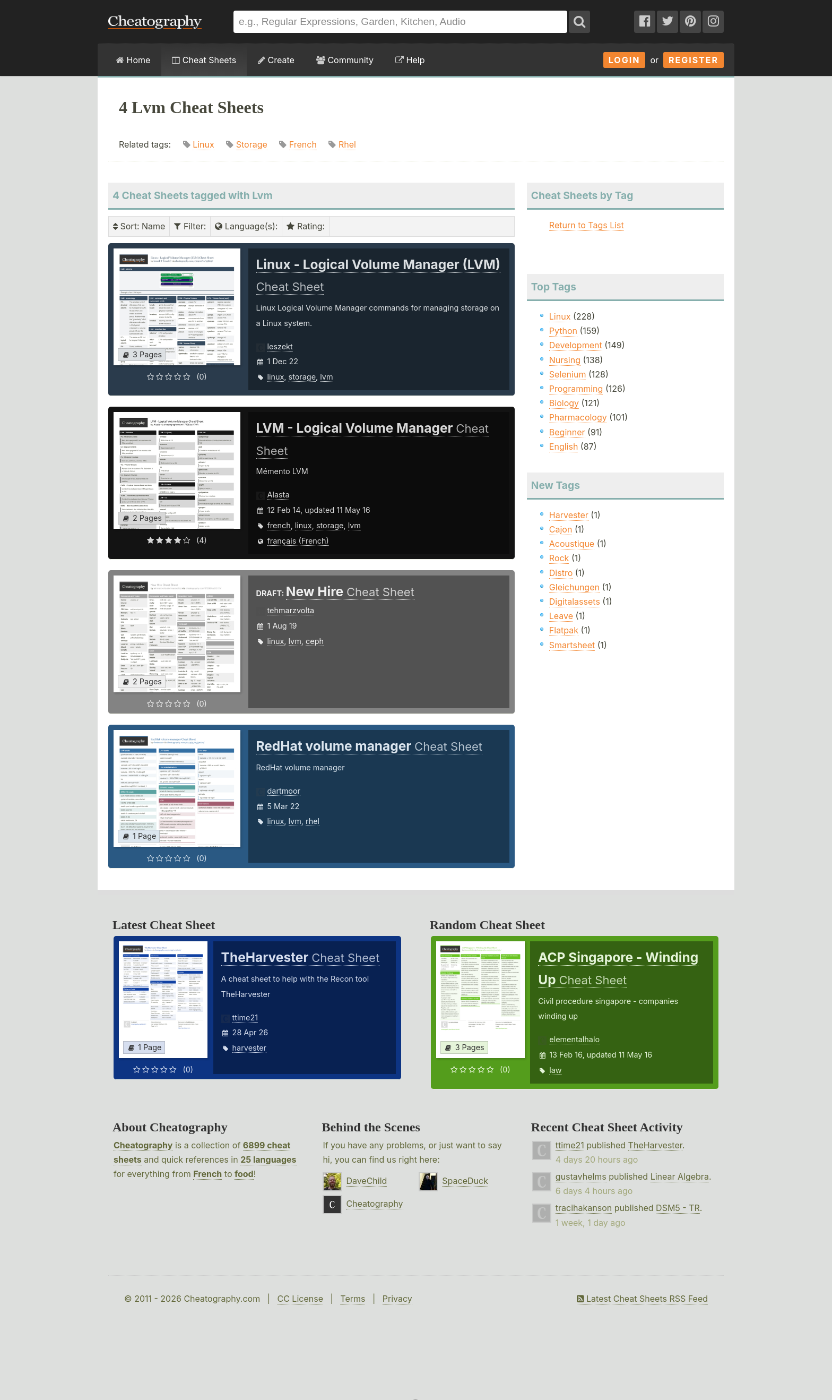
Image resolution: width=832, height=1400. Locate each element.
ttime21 (245, 1017)
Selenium (567, 374)
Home (133, 60)
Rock (559, 558)
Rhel (347, 144)
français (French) (298, 540)
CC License (300, 1298)
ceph (315, 641)
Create (276, 60)
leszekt (280, 346)
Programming (576, 388)
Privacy (397, 1298)
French (303, 144)
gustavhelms (581, 1176)
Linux (203, 144)
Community (345, 60)
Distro (561, 573)
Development (575, 345)
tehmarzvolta (291, 610)
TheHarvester (655, 1145)
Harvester (568, 515)
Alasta (278, 494)
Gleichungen (574, 587)
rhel (312, 821)
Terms (352, 1298)
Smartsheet (572, 645)
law (555, 1070)
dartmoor (284, 790)
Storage (251, 144)
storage (302, 376)
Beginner (567, 432)
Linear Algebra (680, 1176)
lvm (326, 376)
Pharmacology (578, 417)
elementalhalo (574, 1039)
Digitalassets (574, 601)
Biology (564, 403)
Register (693, 60)
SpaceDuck (465, 1180)
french (279, 525)
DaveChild (366, 1180)
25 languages (268, 1159)
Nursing (564, 360)
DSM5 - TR (678, 1208)
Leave (561, 616)
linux (275, 376)
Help (409, 60)
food (244, 1174)
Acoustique (571, 543)
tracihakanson (584, 1208)
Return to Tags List (586, 225)
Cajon (561, 529)
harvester (249, 1047)
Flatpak (563, 630)
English (563, 446)
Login (624, 60)
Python (563, 330)
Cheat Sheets (204, 60)
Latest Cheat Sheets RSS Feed (642, 1298)
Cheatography (143, 1145)
